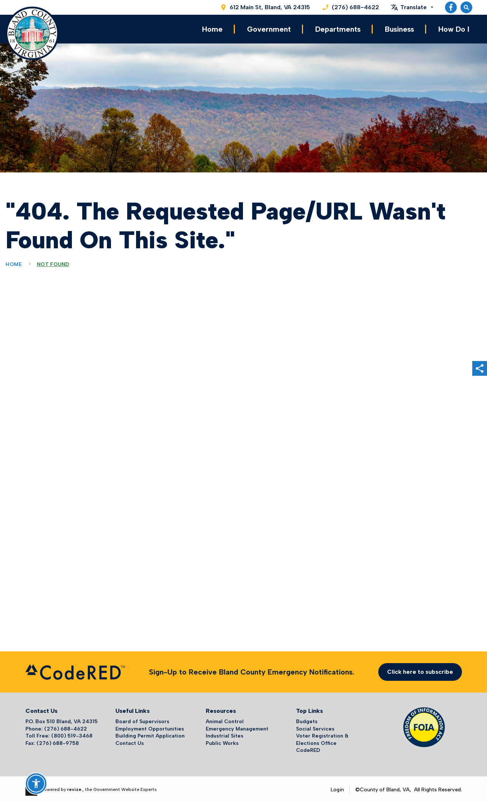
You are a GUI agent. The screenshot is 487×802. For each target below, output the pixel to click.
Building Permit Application (150, 735)
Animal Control (225, 720)
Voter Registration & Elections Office (322, 738)
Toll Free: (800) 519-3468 (59, 735)
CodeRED (308, 749)
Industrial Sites (224, 735)
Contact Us (129, 742)
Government (269, 28)
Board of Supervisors (142, 720)
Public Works (222, 742)
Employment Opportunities (149, 728)
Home (212, 28)
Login (337, 788)
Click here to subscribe (420, 670)
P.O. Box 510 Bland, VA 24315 (61, 720)
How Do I (453, 28)
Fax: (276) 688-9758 (52, 742)
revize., (75, 788)
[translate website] (412, 7)
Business (399, 28)
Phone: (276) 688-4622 (56, 728)
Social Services (315, 728)
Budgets (306, 720)
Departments (338, 28)
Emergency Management (237, 728)
